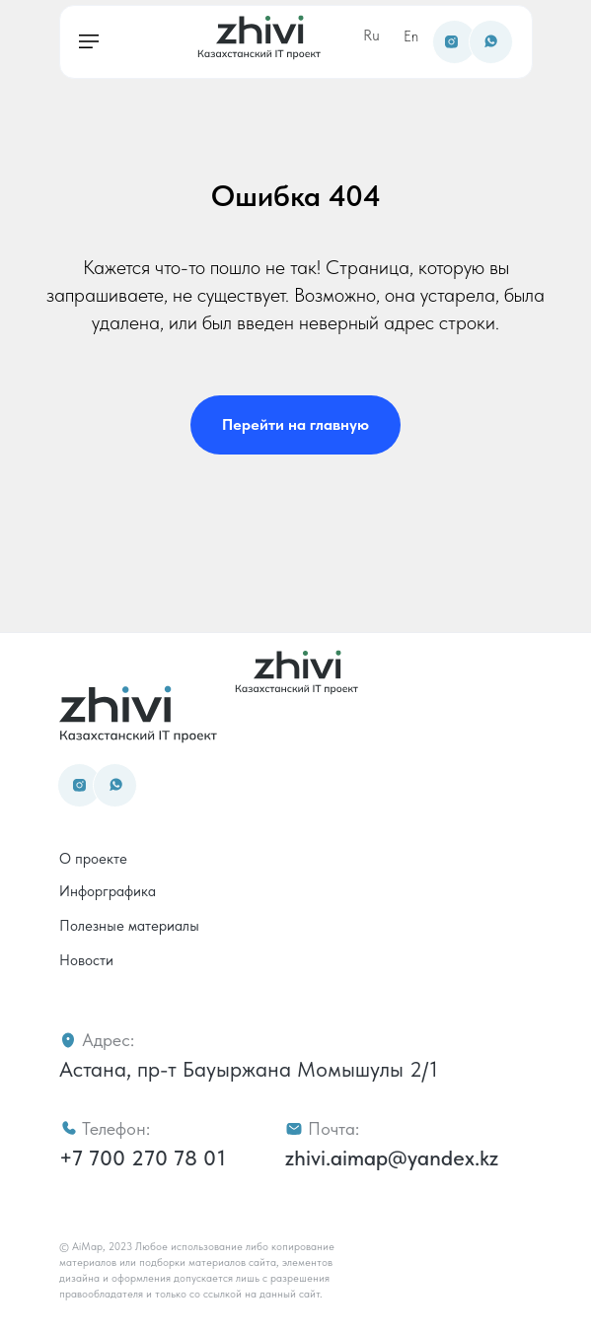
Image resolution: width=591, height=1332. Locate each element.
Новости (86, 960)
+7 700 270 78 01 (142, 1157)
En (411, 36)
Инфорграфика (107, 891)
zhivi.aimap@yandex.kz (391, 1157)
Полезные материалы (129, 926)
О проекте (93, 859)
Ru (371, 35)
